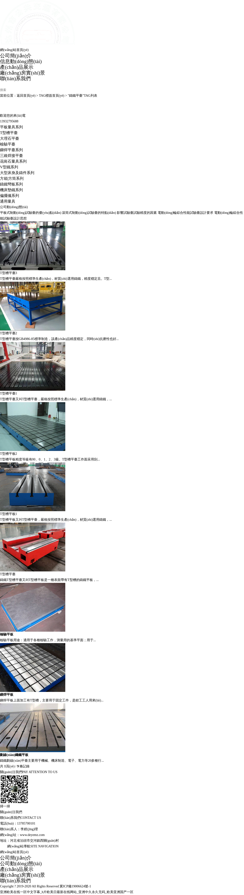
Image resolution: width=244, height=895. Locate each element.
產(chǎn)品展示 (16, 67)
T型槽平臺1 (8, 393)
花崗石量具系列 (13, 161)
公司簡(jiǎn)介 (15, 56)
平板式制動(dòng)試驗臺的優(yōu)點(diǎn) (30, 213)
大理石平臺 (9, 138)
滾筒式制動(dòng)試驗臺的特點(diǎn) (89, 213)
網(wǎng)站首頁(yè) (14, 50)
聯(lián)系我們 (15, 78)
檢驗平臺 (7, 144)
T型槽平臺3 (8, 273)
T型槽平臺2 (8, 333)
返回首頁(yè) (26, 95)
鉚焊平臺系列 (11, 150)
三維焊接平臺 (11, 155)
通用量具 (7, 201)
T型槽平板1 (8, 514)
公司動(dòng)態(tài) (21, 863)
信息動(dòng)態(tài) (21, 61)
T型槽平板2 (8, 453)
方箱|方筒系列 (12, 178)
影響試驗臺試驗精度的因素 (137, 213)
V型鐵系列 (9, 167)
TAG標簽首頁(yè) (51, 95)
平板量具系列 (11, 127)
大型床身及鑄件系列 (17, 172)
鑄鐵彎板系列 (11, 184)
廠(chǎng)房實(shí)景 (22, 73)
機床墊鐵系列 (11, 190)
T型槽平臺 (9, 132)
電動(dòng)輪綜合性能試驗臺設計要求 (185, 213)
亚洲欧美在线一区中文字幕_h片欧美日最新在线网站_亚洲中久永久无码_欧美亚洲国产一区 (66, 892)
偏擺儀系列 (9, 195)
